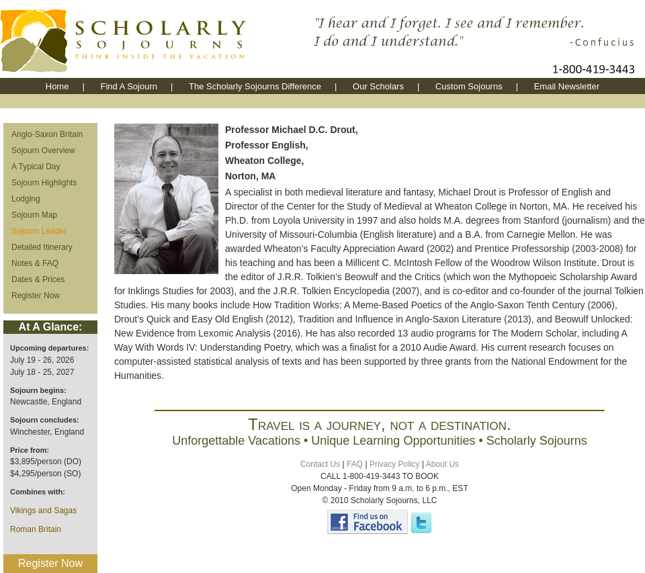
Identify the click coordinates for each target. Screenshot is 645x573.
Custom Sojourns (469, 86)
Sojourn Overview (43, 150)
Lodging (25, 199)
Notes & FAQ (34, 263)
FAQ (355, 464)
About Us (442, 464)
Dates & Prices (37, 279)
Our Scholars (378, 86)
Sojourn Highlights (44, 182)
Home (57, 86)
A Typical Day (35, 166)
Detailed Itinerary (42, 247)
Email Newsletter (567, 86)
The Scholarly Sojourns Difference (255, 86)
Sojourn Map (34, 215)
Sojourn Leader (39, 231)
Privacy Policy (395, 464)
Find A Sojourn (128, 86)
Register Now (35, 295)
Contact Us (320, 464)
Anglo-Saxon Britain (47, 134)
